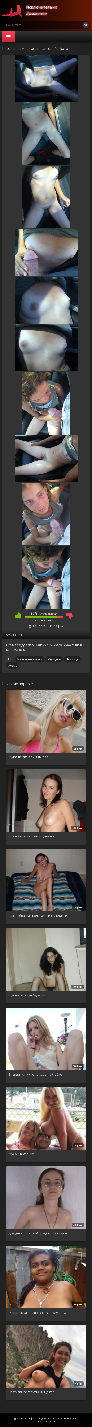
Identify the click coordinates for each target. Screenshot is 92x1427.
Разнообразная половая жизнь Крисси (37, 915)
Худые (12, 665)
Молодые (54, 659)
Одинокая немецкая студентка (31, 836)
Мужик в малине (21, 1154)
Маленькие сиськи (29, 659)
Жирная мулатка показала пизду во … (37, 1312)
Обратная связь (46, 1421)
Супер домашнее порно (33, 10)
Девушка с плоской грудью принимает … (39, 1233)
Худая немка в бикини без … (30, 757)
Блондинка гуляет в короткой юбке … (37, 1074)
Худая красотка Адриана (27, 995)
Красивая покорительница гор (31, 1392)
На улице (72, 659)
